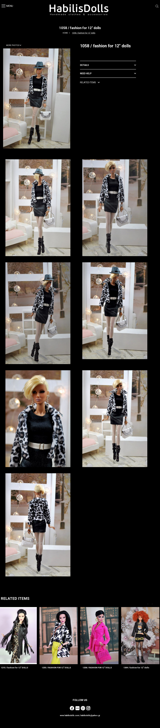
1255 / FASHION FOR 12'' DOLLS (56, 667)
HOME (65, 33)
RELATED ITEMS (90, 82)
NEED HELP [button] (86, 73)
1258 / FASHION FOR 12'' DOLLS (97, 667)
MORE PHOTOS (13, 45)
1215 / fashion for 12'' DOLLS (14, 667)
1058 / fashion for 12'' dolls (83, 33)
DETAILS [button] (84, 65)
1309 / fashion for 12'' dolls (136, 667)
